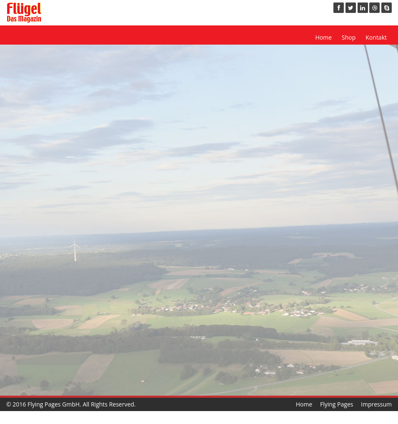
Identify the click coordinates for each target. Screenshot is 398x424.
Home (323, 37)
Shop (348, 37)
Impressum (376, 404)
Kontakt (376, 37)
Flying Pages (336, 404)
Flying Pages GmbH (54, 404)
